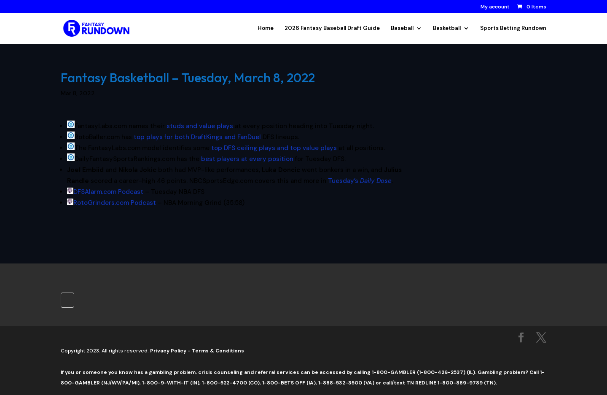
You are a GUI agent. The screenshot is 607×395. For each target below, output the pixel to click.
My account (495, 7)
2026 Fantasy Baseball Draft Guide (332, 28)
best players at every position (247, 159)
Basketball (447, 28)
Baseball (402, 28)
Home (266, 28)
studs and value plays (200, 126)
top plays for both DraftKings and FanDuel (197, 137)
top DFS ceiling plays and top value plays (274, 148)
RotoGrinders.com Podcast (114, 203)
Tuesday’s (360, 181)
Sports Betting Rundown (513, 28)
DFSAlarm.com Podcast (108, 192)
